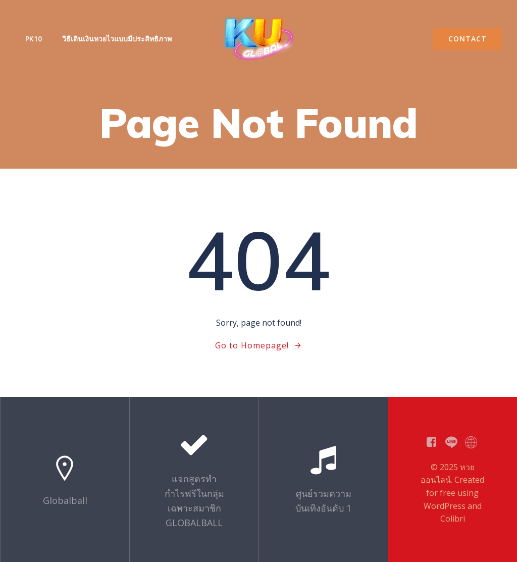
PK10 (33, 38)
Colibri (452, 518)
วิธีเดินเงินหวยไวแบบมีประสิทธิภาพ (117, 38)
